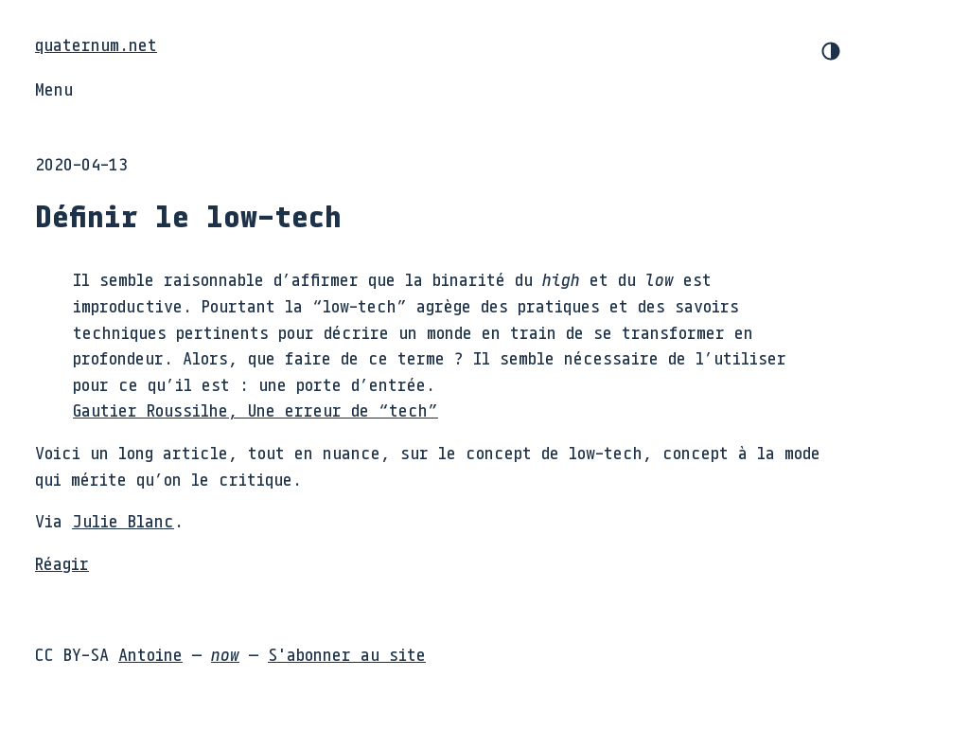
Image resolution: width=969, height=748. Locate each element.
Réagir (62, 563)
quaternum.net (96, 44)
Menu (54, 89)
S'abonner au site (347, 654)
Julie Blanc (123, 520)
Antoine (150, 654)
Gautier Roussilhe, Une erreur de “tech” (255, 410)
